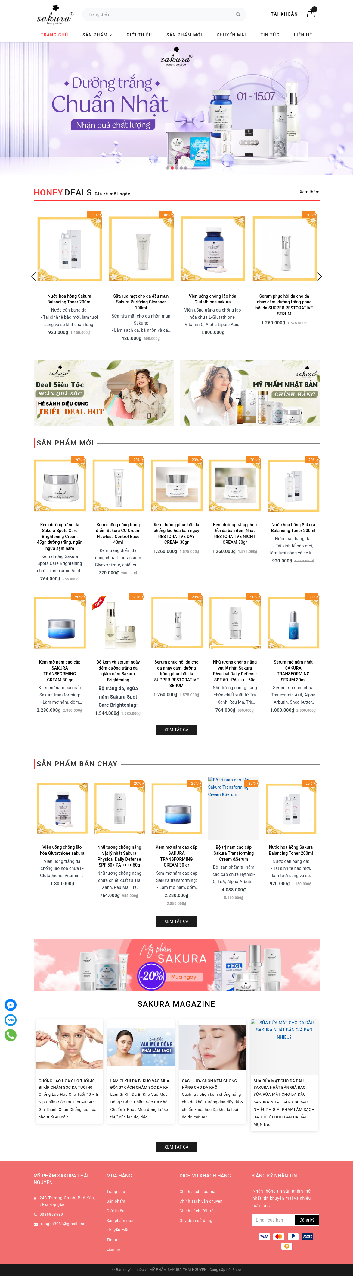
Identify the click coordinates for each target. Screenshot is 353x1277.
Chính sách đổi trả (197, 1093)
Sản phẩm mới (184, 35)
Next (319, 276)
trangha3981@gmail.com (63, 1106)
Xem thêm (310, 191)
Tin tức (270, 35)
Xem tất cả (176, 664)
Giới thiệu (139, 35)
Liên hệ (303, 35)
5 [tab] (185, 168)
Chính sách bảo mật (198, 1074)
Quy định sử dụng (196, 1103)
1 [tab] (167, 168)
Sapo (236, 1152)
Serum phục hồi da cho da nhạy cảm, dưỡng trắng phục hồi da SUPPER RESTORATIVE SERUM (176, 608)
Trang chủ (54, 35)
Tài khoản (284, 14)
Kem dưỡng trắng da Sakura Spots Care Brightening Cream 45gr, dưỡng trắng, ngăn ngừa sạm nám (60, 471)
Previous (33, 276)
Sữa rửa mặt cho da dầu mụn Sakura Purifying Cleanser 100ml (141, 302)
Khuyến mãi (231, 35)
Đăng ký (306, 1102)
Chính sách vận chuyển (201, 1084)
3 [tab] (176, 168)
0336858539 (51, 1097)
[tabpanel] (176, 108)
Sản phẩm (97, 35)
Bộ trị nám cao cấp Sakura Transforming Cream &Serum (234, 788)
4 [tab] (181, 168)
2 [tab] (172, 168)
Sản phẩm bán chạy (77, 698)
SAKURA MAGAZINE (176, 886)
